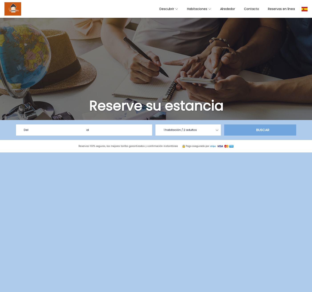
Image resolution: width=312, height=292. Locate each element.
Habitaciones (199, 9)
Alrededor (227, 9)
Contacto (251, 9)
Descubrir (168, 9)
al (87, 130)
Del (26, 130)
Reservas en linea (281, 9)
